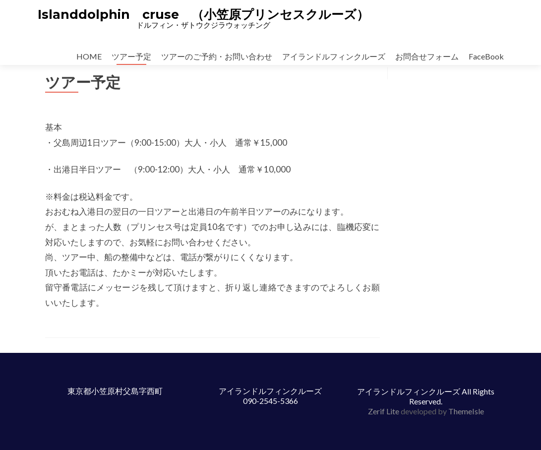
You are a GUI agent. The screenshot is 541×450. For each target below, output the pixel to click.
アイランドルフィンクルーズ (333, 56)
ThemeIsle (466, 411)
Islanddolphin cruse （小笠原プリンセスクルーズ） (203, 14)
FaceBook (486, 56)
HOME (89, 56)
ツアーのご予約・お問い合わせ (216, 56)
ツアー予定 (131, 56)
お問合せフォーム (427, 56)
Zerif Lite (384, 411)
